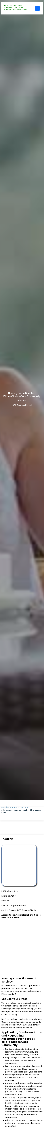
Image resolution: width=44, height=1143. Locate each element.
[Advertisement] (22, 945)
